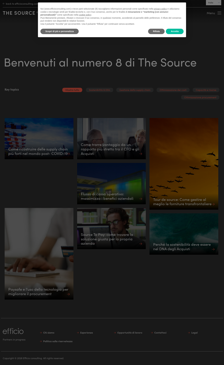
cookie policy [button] (85, 15)
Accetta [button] (175, 31)
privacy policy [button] (160, 9)
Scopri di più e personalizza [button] (59, 31)
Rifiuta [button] (156, 31)
